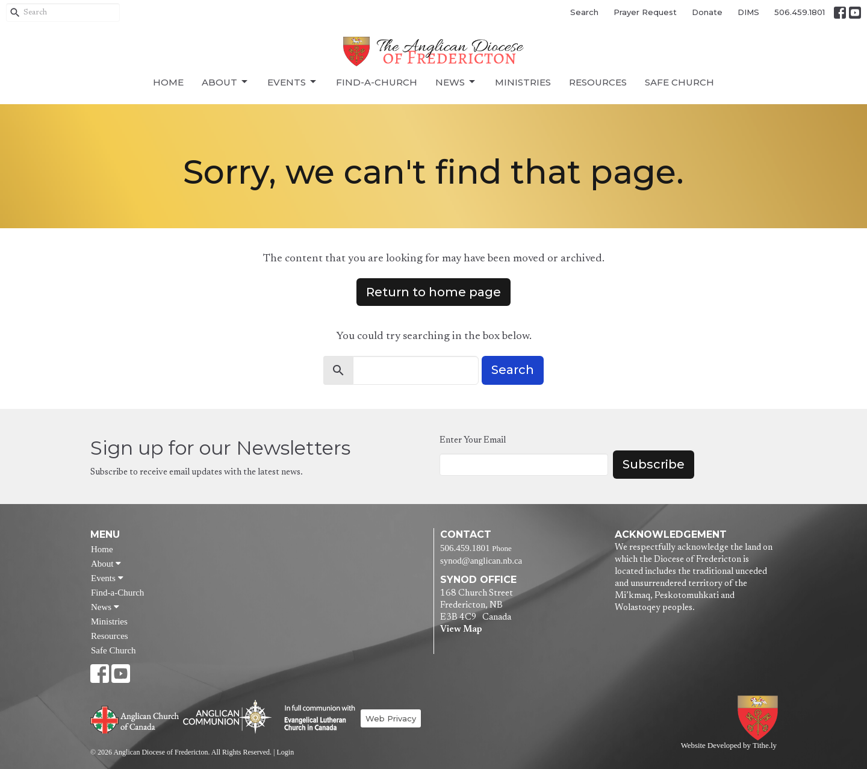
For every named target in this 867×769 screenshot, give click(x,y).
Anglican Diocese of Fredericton (760, 718)
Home (168, 82)
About (225, 82)
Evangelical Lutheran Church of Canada (315, 718)
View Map (461, 629)
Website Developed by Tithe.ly (729, 745)
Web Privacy (390, 718)
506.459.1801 (799, 12)
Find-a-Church (376, 82)
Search (584, 12)
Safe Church (679, 82)
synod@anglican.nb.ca (481, 560)
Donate (707, 12)
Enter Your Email (473, 440)
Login (285, 752)
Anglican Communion (227, 716)
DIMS (748, 12)
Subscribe (654, 464)
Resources (598, 82)
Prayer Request (645, 12)
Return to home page (433, 292)
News (456, 82)
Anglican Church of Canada (135, 718)
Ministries (523, 82)
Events (292, 82)
